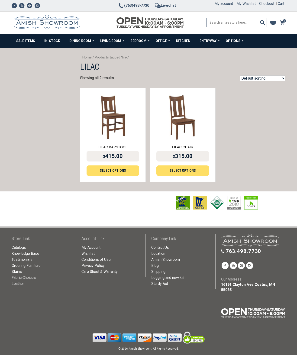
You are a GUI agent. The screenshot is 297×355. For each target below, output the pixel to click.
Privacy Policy (93, 265)
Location (158, 253)
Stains (17, 271)
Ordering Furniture (26, 265)
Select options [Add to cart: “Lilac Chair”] (183, 170)
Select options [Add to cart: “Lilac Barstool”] (113, 170)
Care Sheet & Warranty (99, 271)
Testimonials (22, 259)
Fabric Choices (24, 277)
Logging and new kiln (168, 277)
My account (223, 3)
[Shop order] (262, 78)
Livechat (165, 5)
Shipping (158, 271)
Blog (155, 265)
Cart (281, 3)
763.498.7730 (243, 251)
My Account (90, 247)
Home (87, 57)
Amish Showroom (165, 259)
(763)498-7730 (133, 5)
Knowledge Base (25, 253)
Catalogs (19, 247)
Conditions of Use (96, 259)
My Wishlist (246, 3)
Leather (18, 283)
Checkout (266, 3)
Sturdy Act (159, 283)
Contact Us (160, 247)
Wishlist (88, 253)
